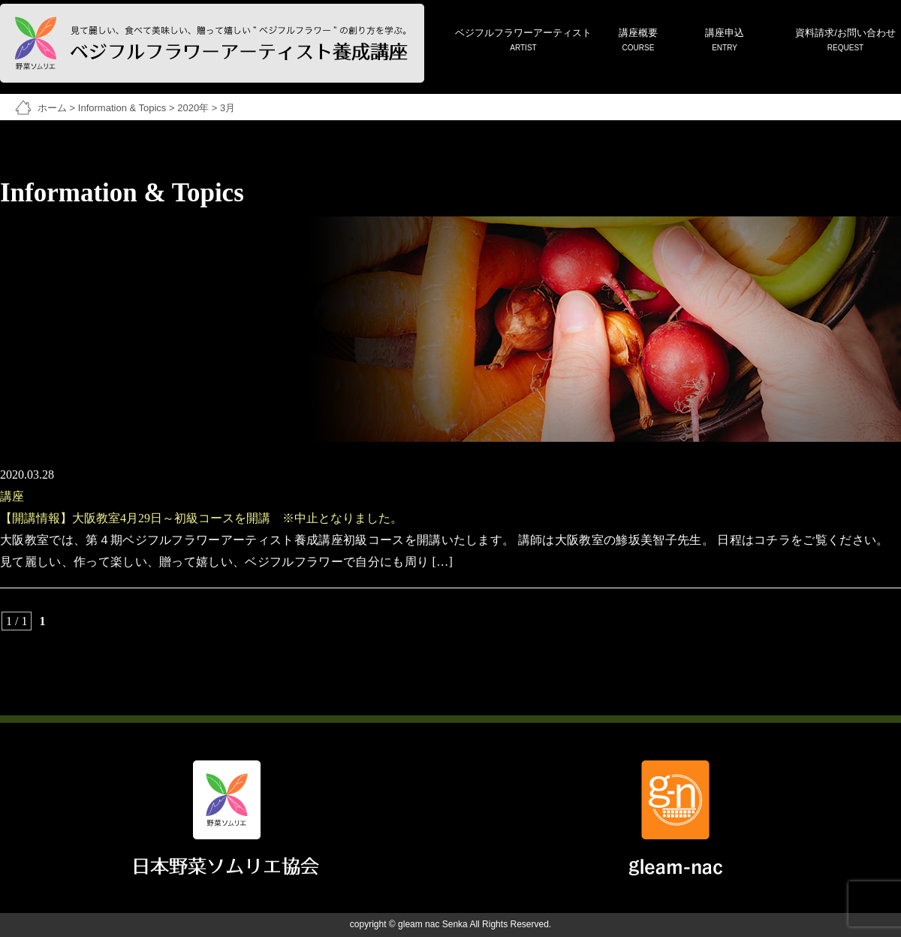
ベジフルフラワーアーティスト (523, 41)
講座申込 (724, 41)
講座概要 (638, 41)
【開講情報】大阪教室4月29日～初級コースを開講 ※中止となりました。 (201, 518)
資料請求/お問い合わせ (845, 41)
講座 (12, 496)
